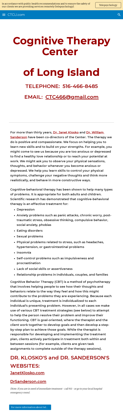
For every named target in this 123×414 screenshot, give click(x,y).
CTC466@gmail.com (72, 97)
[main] (61, 70)
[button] (4, 14)
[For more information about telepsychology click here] (30, 407)
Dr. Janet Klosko (66, 132)
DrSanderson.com (28, 381)
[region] (61, 5)
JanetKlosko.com (27, 372)
